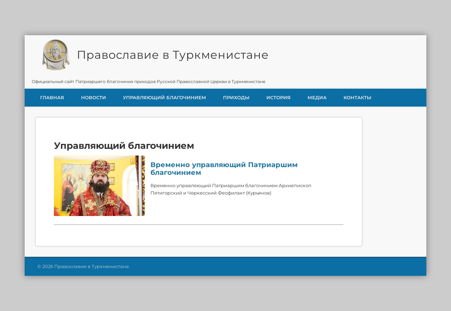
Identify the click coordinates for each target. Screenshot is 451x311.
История (278, 97)
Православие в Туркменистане (173, 54)
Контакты (357, 97)
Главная (52, 97)
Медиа (317, 97)
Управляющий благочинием (164, 97)
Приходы (236, 97)
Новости (93, 97)
